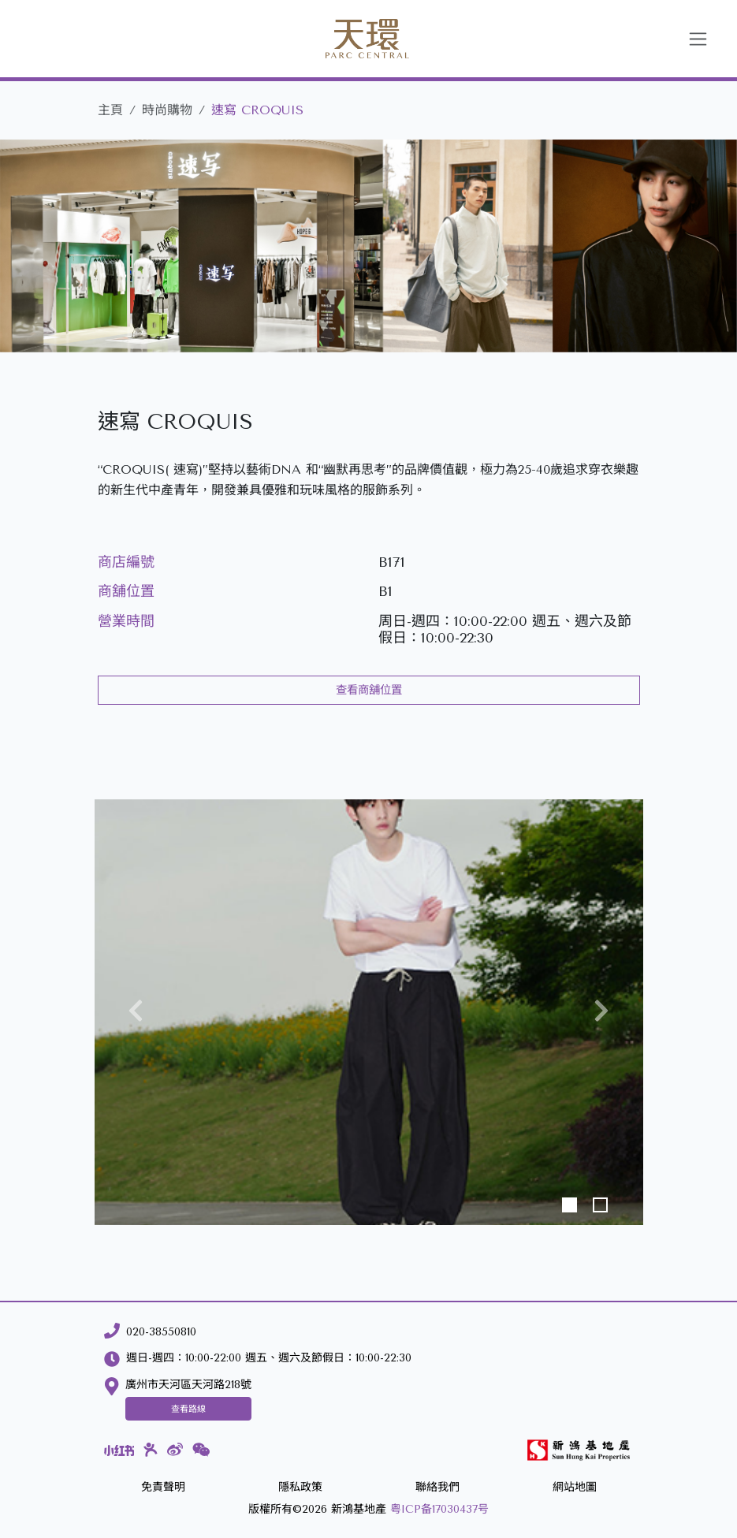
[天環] (349, 38)
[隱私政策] (300, 1488)
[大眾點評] (150, 1450)
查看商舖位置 (369, 690)
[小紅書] (119, 1449)
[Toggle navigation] (698, 39)
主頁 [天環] (110, 109)
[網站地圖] (575, 1488)
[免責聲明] (163, 1488)
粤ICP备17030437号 (439, 1509)
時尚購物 (167, 109)
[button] (136, 1012)
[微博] (175, 1450)
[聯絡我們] (437, 1488)
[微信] (201, 1450)
